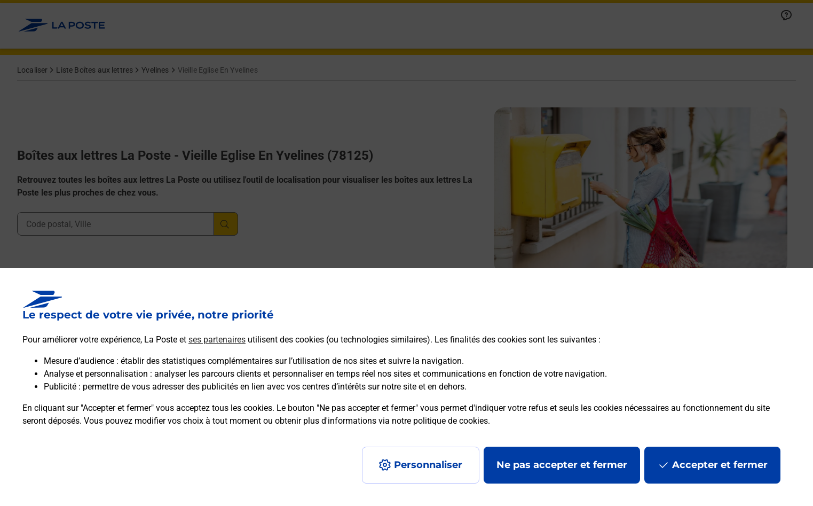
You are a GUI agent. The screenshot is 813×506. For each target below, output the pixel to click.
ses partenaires (217, 339)
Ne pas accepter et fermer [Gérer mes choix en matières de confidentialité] (561, 465)
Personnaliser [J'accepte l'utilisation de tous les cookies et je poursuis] (428, 465)
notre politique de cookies (440, 421)
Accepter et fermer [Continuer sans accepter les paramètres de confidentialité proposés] (720, 465)
